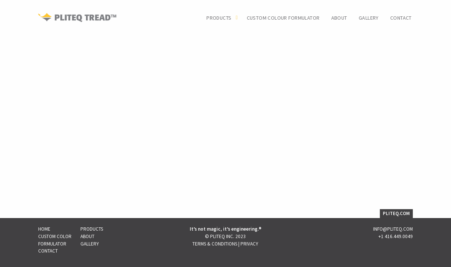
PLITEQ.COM (396, 213)
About (339, 18)
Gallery (369, 18)
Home (44, 229)
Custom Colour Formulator (283, 18)
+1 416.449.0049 (395, 236)
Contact (401, 18)
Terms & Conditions (214, 244)
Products (218, 18)
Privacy (249, 244)
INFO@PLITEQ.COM (393, 229)
